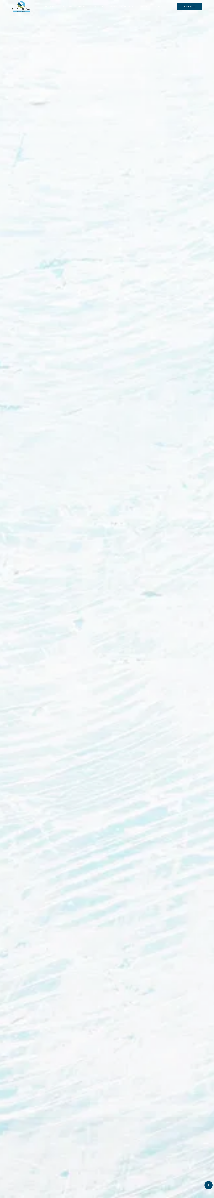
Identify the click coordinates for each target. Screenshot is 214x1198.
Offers (145, 6)
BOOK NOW (189, 6)
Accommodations (73, 6)
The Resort (51, 6)
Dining (158, 6)
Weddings (95, 6)
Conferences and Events (122, 6)
